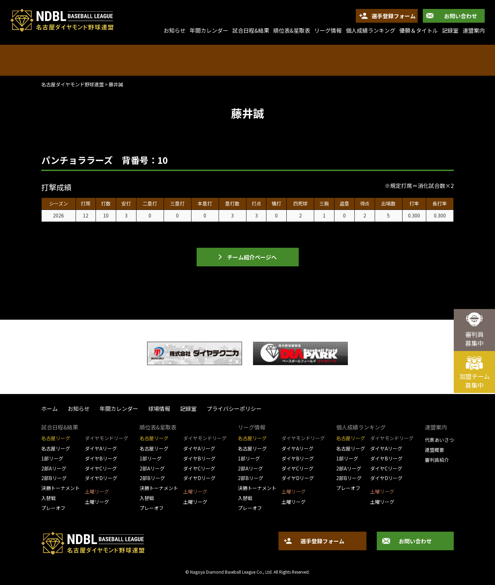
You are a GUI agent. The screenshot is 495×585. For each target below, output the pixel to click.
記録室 (450, 30)
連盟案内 (474, 30)
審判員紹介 (437, 459)
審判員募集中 (474, 339)
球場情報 (159, 408)
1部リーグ (52, 458)
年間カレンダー (209, 30)
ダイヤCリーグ (101, 468)
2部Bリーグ (54, 478)
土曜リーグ (97, 501)
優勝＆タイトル (418, 30)
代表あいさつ (439, 439)
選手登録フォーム (394, 16)
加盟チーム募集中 (474, 381)
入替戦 (48, 497)
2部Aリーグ (53, 468)
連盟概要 (434, 449)
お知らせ (79, 408)
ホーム (49, 408)
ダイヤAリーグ (101, 448)
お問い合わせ (460, 16)
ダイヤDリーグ (101, 478)
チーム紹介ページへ (252, 257)
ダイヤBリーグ (101, 458)
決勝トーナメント (60, 488)
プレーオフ (53, 507)
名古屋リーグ (55, 448)
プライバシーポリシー (234, 408)
